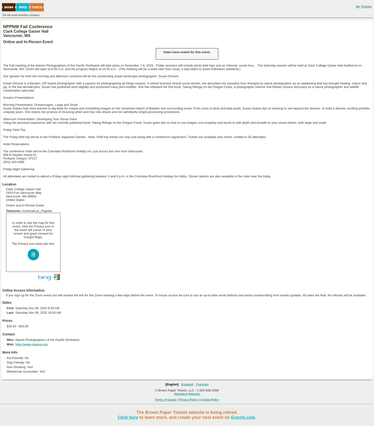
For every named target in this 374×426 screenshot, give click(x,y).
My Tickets (364, 6)
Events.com (243, 417)
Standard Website (187, 394)
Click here (128, 417)
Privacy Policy (188, 399)
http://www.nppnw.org (31, 344)
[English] (172, 384)
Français (202, 384)
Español (187, 384)
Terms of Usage (165, 399)
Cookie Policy (209, 399)
